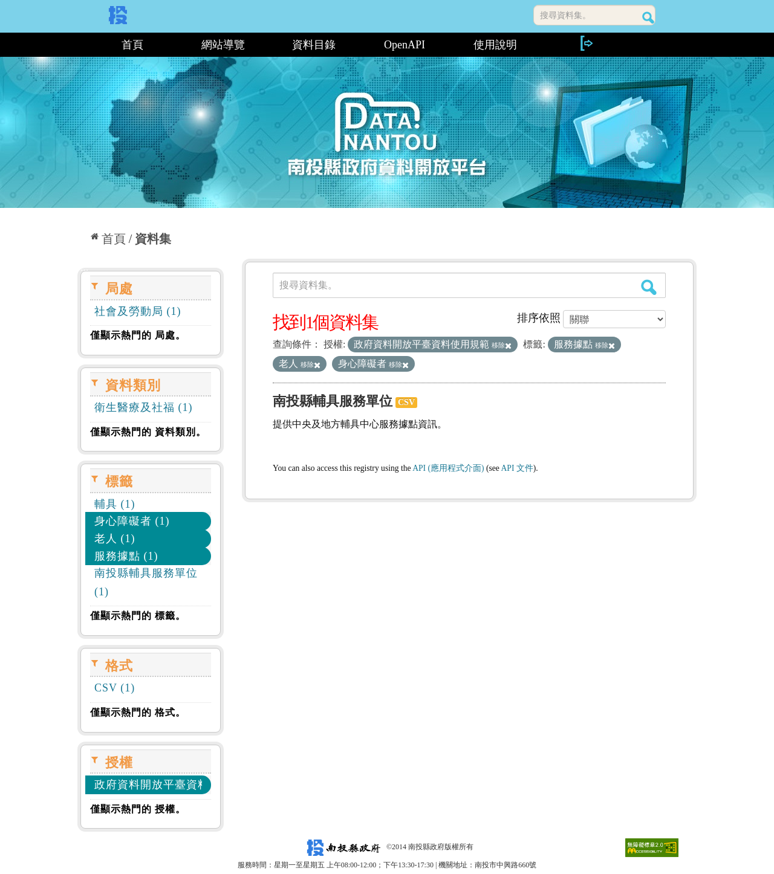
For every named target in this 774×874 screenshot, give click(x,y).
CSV (406, 402)
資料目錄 (314, 45)
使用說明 (495, 45)
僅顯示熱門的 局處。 (138, 335)
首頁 (132, 45)
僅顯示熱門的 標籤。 (138, 615)
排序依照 (539, 318)
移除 (502, 345)
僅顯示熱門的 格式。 (138, 712)
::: (81, 45)
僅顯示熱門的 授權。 (138, 809)
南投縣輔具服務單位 (332, 401)
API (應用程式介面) (448, 468)
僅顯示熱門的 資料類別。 (148, 432)
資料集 (153, 238)
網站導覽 (223, 45)
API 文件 (517, 468)
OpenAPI (404, 45)
